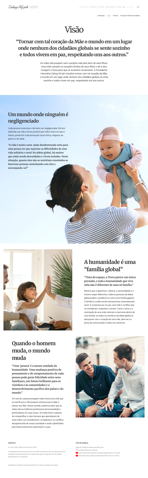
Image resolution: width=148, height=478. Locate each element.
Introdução (75, 7)
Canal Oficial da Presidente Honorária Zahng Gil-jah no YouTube (99, 453)
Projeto (97, 7)
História (115, 15)
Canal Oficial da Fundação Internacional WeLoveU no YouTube (99, 456)
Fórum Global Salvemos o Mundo (86, 450)
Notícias (86, 7)
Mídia (118, 7)
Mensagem (108, 7)
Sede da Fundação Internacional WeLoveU (89, 447)
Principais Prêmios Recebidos (130, 15)
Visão (109, 15)
